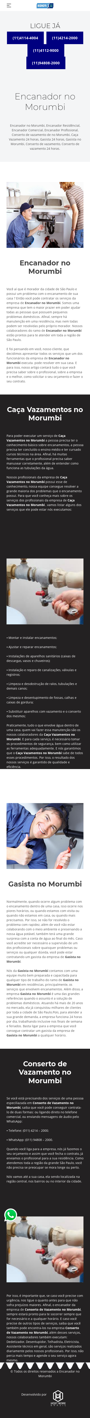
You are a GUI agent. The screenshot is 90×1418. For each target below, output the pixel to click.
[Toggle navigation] (9, 5)
